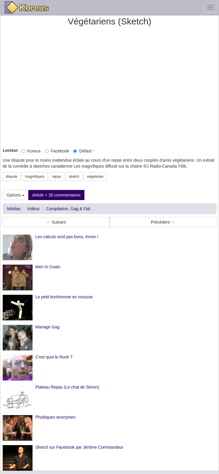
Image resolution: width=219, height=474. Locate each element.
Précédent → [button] (163, 222)
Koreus (31, 151)
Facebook (57, 151)
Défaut (82, 151)
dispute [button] (12, 176)
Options (15, 195)
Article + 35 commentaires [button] (56, 195)
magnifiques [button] (34, 176)
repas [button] (56, 176)
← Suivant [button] (56, 222)
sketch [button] (74, 176)
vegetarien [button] (95, 176)
